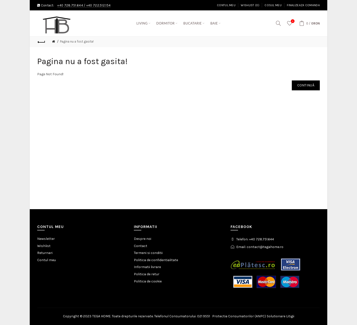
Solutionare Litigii (280, 316)
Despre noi (142, 239)
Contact (140, 246)
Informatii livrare (147, 267)
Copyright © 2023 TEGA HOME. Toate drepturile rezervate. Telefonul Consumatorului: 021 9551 (137, 316)
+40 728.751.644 (70, 5)
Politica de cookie (148, 281)
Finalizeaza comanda (303, 5)
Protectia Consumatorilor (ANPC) (239, 316)
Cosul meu (273, 5)
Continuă (305, 85)
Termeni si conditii (148, 253)
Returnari (45, 253)
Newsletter (46, 239)
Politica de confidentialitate (156, 260)
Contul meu (226, 5)
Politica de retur (146, 274)
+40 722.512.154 (98, 5)
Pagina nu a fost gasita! (77, 41)
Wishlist (44, 246)
